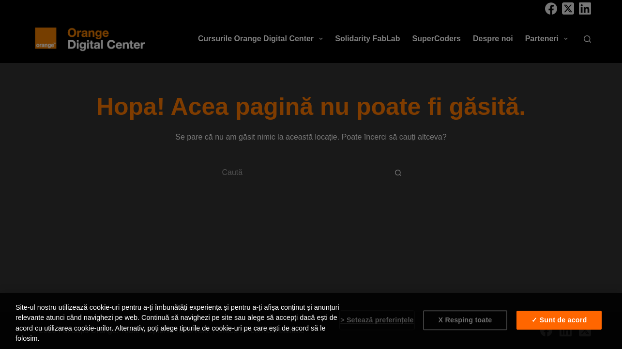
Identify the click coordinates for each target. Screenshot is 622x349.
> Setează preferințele (377, 320)
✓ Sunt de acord (559, 320)
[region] (311, 321)
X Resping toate (465, 320)
